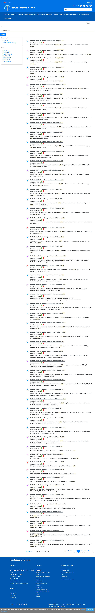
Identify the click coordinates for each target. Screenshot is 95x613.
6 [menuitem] (86, 551)
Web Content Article (9, 42)
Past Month (7, 57)
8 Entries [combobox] (29, 551)
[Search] (76, 9)
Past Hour (6, 52)
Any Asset (5, 40)
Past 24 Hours (7, 54)
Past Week (6, 56)
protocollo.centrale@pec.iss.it (20, 587)
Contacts (12, 599)
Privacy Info (13, 597)
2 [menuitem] (72, 551)
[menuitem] (7, 14)
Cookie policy (13, 601)
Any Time (5, 50)
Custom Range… (7, 61)
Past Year (6, 59)
